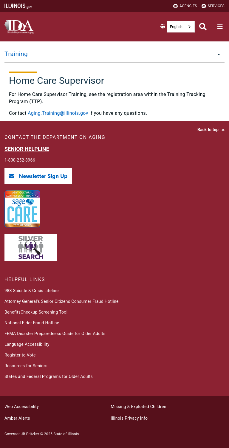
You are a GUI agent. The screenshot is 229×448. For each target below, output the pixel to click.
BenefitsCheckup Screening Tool (35, 312)
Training (16, 54)
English (176, 26)
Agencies (185, 6)
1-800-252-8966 (19, 160)
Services (213, 6)
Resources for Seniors (25, 365)
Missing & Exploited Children (138, 406)
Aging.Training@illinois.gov (58, 113)
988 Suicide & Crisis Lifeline (31, 290)
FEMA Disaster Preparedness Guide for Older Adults (55, 333)
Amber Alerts (17, 418)
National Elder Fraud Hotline (31, 322)
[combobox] (181, 26)
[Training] (217, 54)
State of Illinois (66, 434)
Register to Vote (20, 355)
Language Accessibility (26, 344)
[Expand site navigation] (220, 27)
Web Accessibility (21, 406)
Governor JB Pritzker (21, 434)
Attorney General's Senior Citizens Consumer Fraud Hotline (61, 301)
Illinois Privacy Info (129, 418)
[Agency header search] (203, 26)
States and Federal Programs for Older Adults (48, 376)
